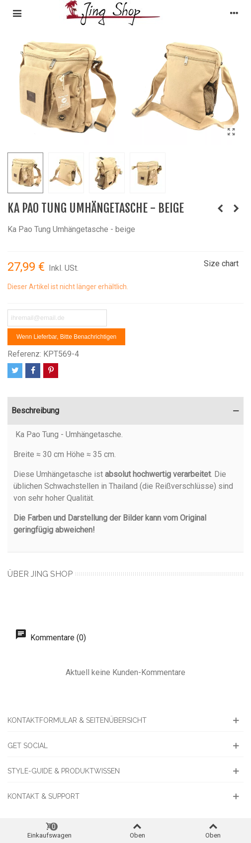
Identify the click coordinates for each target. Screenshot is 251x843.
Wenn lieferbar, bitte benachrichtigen (66, 336)
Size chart (221, 263)
